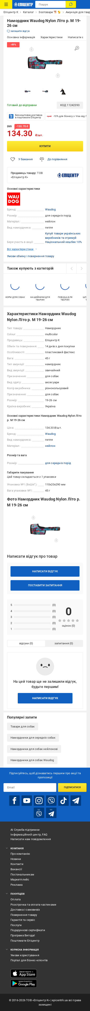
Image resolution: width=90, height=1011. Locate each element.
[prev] (71, 268)
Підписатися (72, 787)
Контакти (17, 864)
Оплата (16, 899)
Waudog (50, 209)
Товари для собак (23, 726)
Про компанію (20, 853)
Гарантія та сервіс (23, 920)
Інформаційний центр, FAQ (29, 834)
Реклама (17, 884)
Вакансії (16, 869)
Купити (45, 146)
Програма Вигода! (23, 935)
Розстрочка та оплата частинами (33, 904)
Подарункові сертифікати (28, 930)
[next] (81, 268)
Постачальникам (22, 874)
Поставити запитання (45, 585)
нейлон (50, 445)
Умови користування (25, 955)
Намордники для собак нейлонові (34, 749)
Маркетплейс (20, 879)
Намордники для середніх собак (33, 737)
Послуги (16, 925)
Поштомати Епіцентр (25, 940)
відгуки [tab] (24, 643)
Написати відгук (45, 571)
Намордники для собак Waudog (32, 760)
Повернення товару (24, 914)
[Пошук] (70, 4)
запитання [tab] (62, 643)
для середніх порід (58, 463)
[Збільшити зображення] (76, 48)
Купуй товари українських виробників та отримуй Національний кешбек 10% (63, 238)
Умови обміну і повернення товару (30, 256)
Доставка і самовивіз (25, 909)
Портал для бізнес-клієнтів (29, 960)
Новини (16, 859)
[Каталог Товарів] (6, 4)
